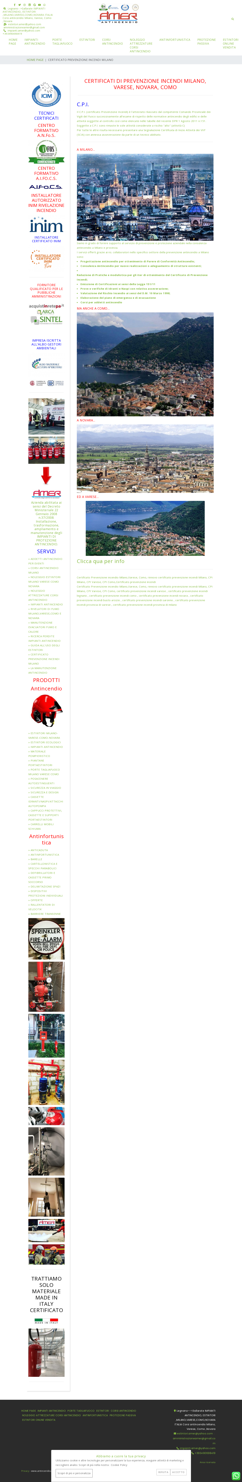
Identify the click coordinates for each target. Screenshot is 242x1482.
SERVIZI (46, 551)
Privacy (25, 1467)
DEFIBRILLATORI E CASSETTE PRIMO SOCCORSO (41, 877)
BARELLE (36, 859)
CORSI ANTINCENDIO (112, 42)
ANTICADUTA (39, 850)
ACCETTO (178, 1472)
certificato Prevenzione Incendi (107, 112)
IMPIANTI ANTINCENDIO (34, 42)
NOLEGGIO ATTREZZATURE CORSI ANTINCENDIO (141, 45)
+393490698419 (12, 33)
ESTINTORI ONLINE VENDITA (231, 43)
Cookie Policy (119, 1465)
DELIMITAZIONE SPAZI (46, 886)
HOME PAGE (13, 42)
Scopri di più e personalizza (74, 1473)
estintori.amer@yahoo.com (24, 24)
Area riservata (208, 1462)
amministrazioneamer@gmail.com (24, 27)
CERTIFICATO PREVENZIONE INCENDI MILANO (44, 659)
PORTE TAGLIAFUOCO (62, 42)
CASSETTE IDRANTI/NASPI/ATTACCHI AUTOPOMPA (45, 801)
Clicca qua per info (101, 561)
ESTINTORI (87, 40)
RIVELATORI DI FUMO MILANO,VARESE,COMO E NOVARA (44, 613)
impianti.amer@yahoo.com (24, 30)
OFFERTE (37, 900)
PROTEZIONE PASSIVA (206, 42)
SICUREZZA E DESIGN (45, 792)
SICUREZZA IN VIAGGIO (46, 787)
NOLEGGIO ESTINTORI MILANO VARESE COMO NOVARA (44, 581)
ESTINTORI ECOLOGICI (46, 742)
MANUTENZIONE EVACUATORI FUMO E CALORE (42, 627)
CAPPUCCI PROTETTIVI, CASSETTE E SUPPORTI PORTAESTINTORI (45, 815)
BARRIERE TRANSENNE (46, 913)
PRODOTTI (46, 680)
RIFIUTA (163, 1472)
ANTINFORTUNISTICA (174, 40)
